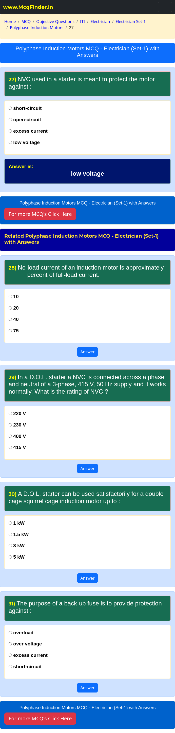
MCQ (26, 21)
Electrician (100, 21)
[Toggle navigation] (165, 7)
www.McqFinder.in (28, 7)
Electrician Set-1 (130, 21)
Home (10, 21)
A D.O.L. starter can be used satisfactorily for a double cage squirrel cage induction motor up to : (86, 497)
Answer (88, 352)
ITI (82, 21)
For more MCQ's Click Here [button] (40, 214)
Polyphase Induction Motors (36, 27)
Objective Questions (55, 21)
